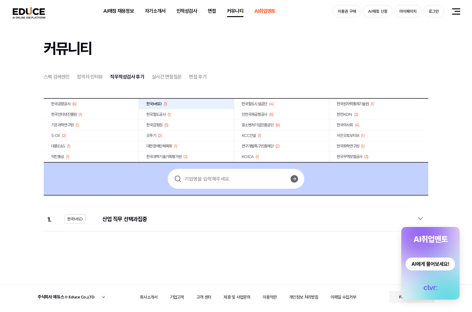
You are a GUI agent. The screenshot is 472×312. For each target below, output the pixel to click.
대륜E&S (60, 145)
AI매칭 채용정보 (118, 11)
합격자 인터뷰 (90, 77)
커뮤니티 (235, 11)
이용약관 (270, 297)
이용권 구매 (347, 11)
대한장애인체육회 (161, 145)
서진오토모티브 (350, 135)
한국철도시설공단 (258, 103)
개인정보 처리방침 (303, 297)
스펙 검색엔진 (56, 77)
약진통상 (60, 156)
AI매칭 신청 (377, 11)
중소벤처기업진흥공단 (261, 124)
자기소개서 (155, 11)
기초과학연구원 (65, 124)
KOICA (250, 156)
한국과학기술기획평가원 (166, 156)
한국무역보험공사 (352, 156)
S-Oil (58, 135)
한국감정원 (157, 124)
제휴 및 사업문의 (237, 297)
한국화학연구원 (350, 145)
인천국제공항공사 (257, 114)
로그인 (434, 11)
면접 (212, 11)
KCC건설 (251, 135)
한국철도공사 (158, 114)
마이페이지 (407, 11)
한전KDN (347, 114)
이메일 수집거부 (343, 297)
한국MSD (156, 103)
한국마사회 (348, 124)
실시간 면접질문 (166, 77)
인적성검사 (186, 11)
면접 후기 (198, 77)
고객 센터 (204, 297)
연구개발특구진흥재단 (260, 145)
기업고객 (177, 297)
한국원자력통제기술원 (355, 103)
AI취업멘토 (265, 11)
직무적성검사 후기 (127, 77)
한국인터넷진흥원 (66, 114)
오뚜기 (154, 135)
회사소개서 (149, 297)
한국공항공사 (64, 103)
